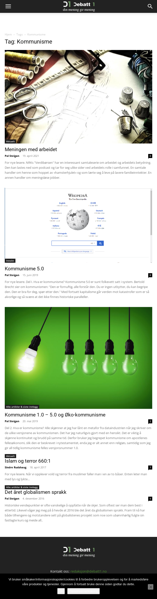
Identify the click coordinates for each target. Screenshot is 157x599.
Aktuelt (10, 141)
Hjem (8, 34)
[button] (8, 6)
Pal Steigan (12, 156)
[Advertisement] (79, 21)
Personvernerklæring (83, 591)
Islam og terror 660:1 (28, 461)
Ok (61, 591)
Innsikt (10, 260)
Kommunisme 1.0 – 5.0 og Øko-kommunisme (55, 415)
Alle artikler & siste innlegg (22, 406)
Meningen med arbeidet (31, 149)
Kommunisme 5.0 (24, 269)
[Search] (150, 6)
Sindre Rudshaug (15, 467)
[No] (150, 587)
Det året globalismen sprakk (36, 492)
